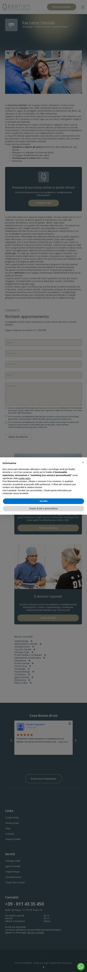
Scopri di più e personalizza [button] (43, 508)
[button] (83, 462)
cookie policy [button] (24, 478)
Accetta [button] (43, 501)
